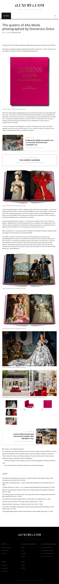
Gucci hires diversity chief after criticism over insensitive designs (24, 465)
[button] (55, 16)
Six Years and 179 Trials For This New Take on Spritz (18, 501)
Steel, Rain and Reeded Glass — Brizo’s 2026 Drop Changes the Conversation (25, 483)
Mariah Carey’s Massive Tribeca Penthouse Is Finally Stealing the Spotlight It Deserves (28, 490)
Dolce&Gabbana (46, 213)
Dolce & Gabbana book (22, 454)
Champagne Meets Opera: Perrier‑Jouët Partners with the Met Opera (23, 511)
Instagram (5, 568)
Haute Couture (49, 456)
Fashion (6, 449)
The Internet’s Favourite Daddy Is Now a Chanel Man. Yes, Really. (22, 499)
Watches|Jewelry (19, 449)
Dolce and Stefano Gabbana (38, 454)
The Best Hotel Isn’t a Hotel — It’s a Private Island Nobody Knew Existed (24, 487)
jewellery (5, 458)
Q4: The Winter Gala (46, 556)
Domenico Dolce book (37, 456)
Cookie (23, 568)
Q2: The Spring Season (47, 550)
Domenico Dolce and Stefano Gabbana (18, 456)
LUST (11, 449)
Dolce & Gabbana (36, 115)
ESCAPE (23, 556)
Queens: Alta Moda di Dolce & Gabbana (20, 458)
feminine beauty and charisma (17, 120)
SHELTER (23, 553)
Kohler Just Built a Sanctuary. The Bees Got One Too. (18, 504)
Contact (4, 553)
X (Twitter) (5, 571)
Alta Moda (15, 451)
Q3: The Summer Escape (47, 553)
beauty (32, 451)
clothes (37, 451)
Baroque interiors (24, 451)
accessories (7, 451)
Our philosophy (6, 547)
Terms (23, 565)
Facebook (4, 565)
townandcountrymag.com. (30, 51)
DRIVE (22, 547)
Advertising (5, 550)
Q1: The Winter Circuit (47, 547)
